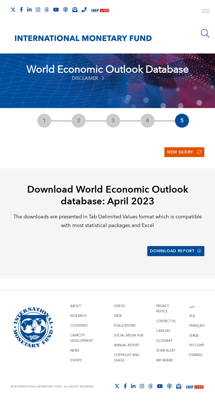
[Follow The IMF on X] (13, 9)
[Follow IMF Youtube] (56, 9)
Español (196, 355)
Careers (163, 331)
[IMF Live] (100, 10)
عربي (192, 306)
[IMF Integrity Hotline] (84, 9)
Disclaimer (88, 78)
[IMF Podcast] (65, 9)
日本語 (193, 335)
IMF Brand (164, 360)
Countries (79, 325)
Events (76, 360)
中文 (192, 316)
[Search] (205, 33)
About (75, 306)
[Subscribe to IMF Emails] (74, 9)
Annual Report (126, 345)
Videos (119, 306)
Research (78, 316)
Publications (124, 325)
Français (196, 325)
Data (118, 316)
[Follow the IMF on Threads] (47, 9)
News (74, 350)
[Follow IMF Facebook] (21, 9)
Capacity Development (81, 338)
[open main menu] (205, 11)
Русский (196, 345)
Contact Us (166, 321)
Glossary (164, 340)
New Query (184, 152)
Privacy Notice (162, 308)
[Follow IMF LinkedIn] (29, 9)
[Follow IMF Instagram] (38, 9)
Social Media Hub (128, 335)
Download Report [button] (175, 251)
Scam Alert (166, 350)
